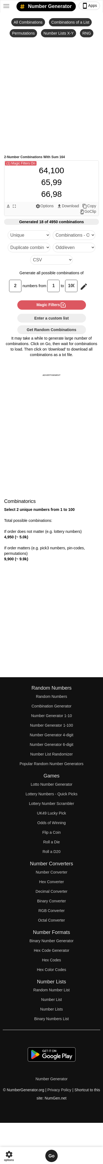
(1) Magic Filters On (20, 163)
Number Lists (51, 1009)
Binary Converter (51, 901)
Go (51, 1156)
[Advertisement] (51, 95)
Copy (89, 206)
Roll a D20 (51, 851)
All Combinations (28, 22)
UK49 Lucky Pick (51, 813)
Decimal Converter (52, 891)
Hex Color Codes (51, 969)
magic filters (52, 305)
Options (44, 206)
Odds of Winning (51, 823)
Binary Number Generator (51, 941)
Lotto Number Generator (52, 784)
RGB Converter (51, 910)
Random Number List (51, 990)
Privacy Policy (59, 1090)
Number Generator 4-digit (51, 735)
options (9, 1156)
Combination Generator (52, 706)
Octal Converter (51, 920)
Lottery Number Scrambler (51, 803)
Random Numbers (51, 696)
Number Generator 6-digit (51, 744)
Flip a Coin (51, 832)
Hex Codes (51, 960)
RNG (86, 33)
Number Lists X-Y (58, 33)
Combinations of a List (70, 22)
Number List (51, 999)
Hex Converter (51, 882)
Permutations (23, 33)
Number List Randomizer (51, 754)
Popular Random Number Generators (51, 764)
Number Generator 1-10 (51, 715)
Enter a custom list (51, 318)
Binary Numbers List (51, 1019)
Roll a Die (51, 842)
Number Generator (45, 6)
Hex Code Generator (51, 950)
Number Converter (51, 872)
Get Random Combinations (51, 330)
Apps (89, 5)
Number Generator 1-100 (51, 725)
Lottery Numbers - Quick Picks (51, 794)
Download (68, 206)
